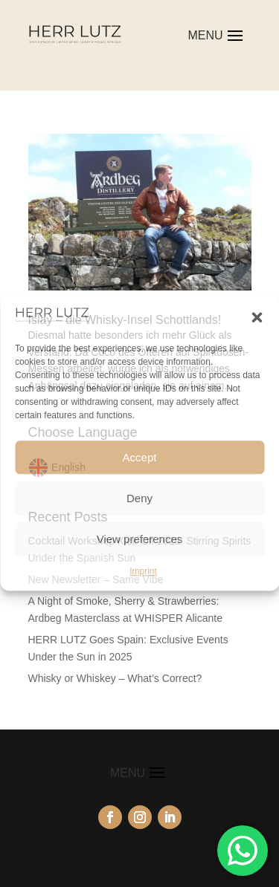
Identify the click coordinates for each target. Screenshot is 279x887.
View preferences (140, 539)
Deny (139, 498)
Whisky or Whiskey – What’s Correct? (115, 678)
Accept (140, 457)
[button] (256, 317)
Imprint (143, 571)
